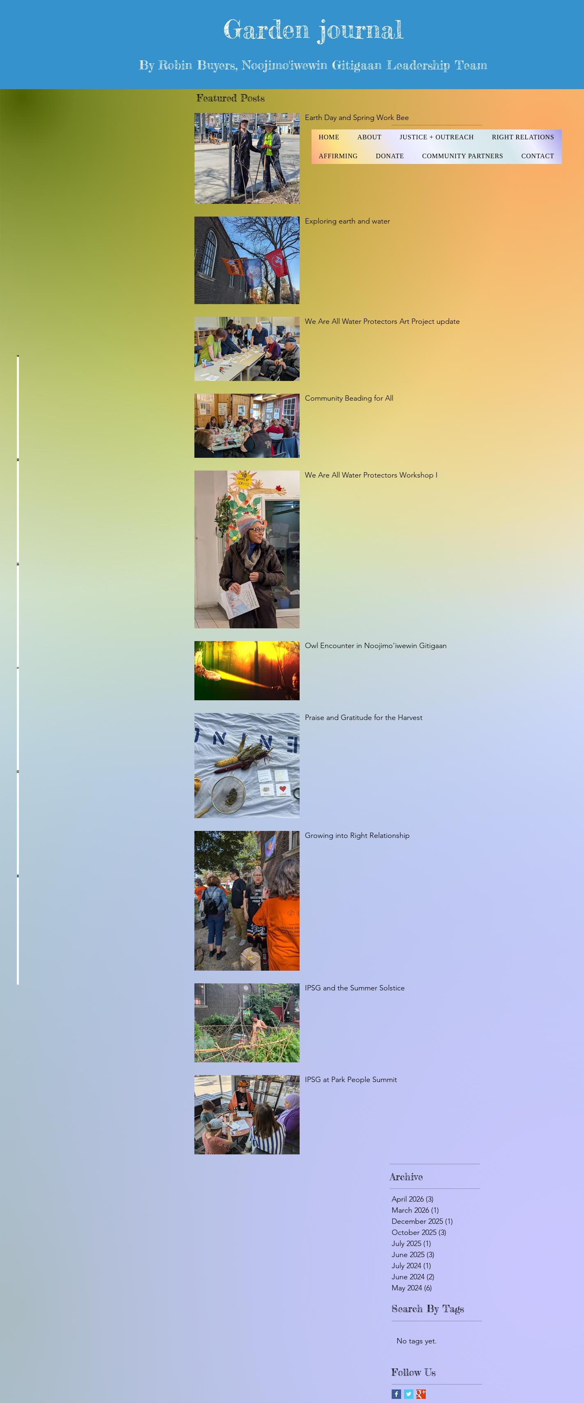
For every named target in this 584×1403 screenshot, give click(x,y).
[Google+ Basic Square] (421, 1394)
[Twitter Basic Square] (408, 1394)
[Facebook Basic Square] (396, 1394)
